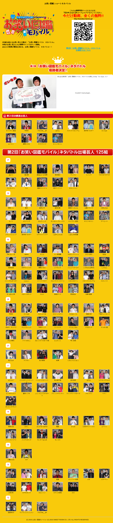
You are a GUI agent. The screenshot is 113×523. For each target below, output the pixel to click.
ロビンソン (42, 488)
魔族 (57, 421)
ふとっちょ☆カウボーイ (42, 389)
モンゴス (57, 435)
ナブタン (26, 355)
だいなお (104, 126)
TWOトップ (42, 322)
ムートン (11, 139)
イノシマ (88, 170)
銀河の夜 (57, 203)
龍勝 (57, 474)
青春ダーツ (57, 289)
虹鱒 (57, 355)
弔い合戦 (73, 335)
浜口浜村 (73, 375)
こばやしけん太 (57, 229)
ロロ (73, 488)
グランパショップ (10, 229)
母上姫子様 (57, 375)
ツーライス (57, 322)
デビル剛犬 (11, 335)
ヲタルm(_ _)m (42, 126)
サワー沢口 (88, 249)
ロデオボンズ (26, 488)
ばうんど (11, 375)
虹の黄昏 (42, 355)
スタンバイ (104, 276)
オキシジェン (73, 183)
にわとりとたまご (73, 355)
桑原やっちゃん (73, 203)
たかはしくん (73, 309)
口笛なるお (104, 203)
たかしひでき (42, 309)
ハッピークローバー (42, 375)
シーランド (57, 262)
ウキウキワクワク (104, 170)
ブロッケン (88, 388)
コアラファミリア (42, 229)
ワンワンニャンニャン (26, 507)
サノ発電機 (57, 249)
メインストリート (10, 435)
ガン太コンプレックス (58, 216)
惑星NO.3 (11, 507)
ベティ (104, 388)
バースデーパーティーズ (26, 376)
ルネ (88, 474)
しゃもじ (104, 262)
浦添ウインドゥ (42, 183)
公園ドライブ (88, 203)
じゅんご (26, 276)
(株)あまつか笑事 (42, 170)
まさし (26, 421)
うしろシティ (11, 183)
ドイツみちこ (26, 335)
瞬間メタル (26, 139)
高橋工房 (88, 309)
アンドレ (73, 170)
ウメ (26, 183)
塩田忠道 (11, 262)
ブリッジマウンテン (57, 388)
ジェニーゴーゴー (73, 262)
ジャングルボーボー (11, 276)
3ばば (104, 249)
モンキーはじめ (42, 435)
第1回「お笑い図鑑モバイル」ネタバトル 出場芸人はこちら (83, 49)
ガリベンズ (26, 216)
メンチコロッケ (26, 435)
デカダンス (88, 322)
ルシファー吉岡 (73, 474)
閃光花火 (73, 289)
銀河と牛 (42, 203)
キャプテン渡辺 (11, 126)
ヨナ (26, 454)
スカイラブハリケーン (58, 276)
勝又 (26, 203)
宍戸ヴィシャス (26, 262)
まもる (73, 421)
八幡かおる (11, 454)
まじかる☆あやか (42, 421)
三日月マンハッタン (89, 421)
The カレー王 (11, 249)
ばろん (57, 126)
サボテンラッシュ (73, 249)
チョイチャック (26, 322)
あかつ (11, 170)
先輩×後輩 (88, 289)
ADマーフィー (57, 183)
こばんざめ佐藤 (73, 229)
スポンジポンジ (26, 289)
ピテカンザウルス (104, 375)
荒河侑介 (57, 170)
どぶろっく (57, 335)
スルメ (42, 289)
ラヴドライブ (42, 139)
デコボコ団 (104, 322)
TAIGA (26, 126)
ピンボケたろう (11, 388)
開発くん (11, 203)
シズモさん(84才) (88, 262)
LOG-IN (11, 488)
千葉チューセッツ (104, 309)
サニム (42, 249)
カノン (11, 216)
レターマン (104, 474)
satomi (26, 249)
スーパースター (42, 276)
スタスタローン (73, 276)
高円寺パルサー (88, 126)
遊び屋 (26, 170)
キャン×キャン (57, 139)
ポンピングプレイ (10, 402)
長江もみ (11, 355)
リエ (42, 474)
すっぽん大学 (11, 289)
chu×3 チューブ (11, 322)
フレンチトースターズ (73, 388)
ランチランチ (26, 474)
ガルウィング (42, 216)
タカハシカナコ (57, 309)
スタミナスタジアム (73, 126)
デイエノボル (73, 322)
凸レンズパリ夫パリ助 (42, 335)
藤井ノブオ (26, 388)
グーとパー (104, 216)
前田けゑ (11, 421)
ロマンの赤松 (57, 488)
